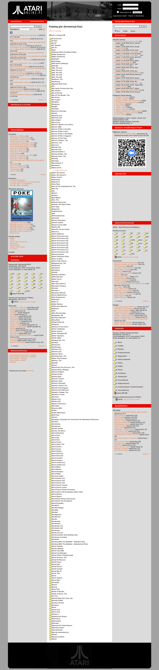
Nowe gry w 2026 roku (18, 136)
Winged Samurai (56, 322)
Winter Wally (55, 338)
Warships (54, 161)
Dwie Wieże (14, 333)
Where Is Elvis (56, 259)
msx (139, 243)
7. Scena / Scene (120, 107)
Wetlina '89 (54, 227)
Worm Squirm (55, 578)
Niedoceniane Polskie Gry (123, 62)
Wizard (53, 365)
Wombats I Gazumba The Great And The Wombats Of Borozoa (74, 419)
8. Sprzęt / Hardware (121, 109)
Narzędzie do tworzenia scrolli (20, 139)
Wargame (54, 102)
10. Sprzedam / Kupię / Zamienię (125, 113)
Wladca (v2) (55, 401)
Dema (133, 31)
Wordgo (53, 512)
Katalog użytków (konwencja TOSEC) (127, 397)
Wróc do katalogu (55, 31)
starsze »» (42, 100)
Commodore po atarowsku (19, 39)
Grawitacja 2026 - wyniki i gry (20, 60)
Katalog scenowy (119, 231)
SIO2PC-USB (119, 417)
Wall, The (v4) (55, 75)
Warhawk (54, 109)
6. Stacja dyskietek (122, 359)
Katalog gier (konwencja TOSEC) (21, 298)
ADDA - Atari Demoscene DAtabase (126, 227)
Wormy (53, 587)
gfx (146, 236)
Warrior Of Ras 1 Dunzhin (60, 129)
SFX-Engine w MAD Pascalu (20, 138)
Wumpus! (54, 605)
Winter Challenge (57, 329)
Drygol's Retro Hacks (17, 247)
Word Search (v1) (57, 478)
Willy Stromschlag (57, 313)
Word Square (55, 496)
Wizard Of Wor (56, 374)
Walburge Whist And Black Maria (63, 52)
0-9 (11, 274)
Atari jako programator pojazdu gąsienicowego (130, 412)
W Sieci (53, 41)
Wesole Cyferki (56, 222)
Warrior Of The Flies (58, 138)
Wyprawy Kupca (56, 627)
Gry (118, 31)
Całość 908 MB (120, 393)
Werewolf (54, 218)
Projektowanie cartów (121, 424)
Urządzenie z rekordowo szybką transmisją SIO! (27, 42)
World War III (55, 571)
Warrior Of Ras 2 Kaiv (58, 131)
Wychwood (54, 618)
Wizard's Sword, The (58, 385)
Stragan (116, 305)
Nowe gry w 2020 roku (18, 148)
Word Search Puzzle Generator (62, 489)
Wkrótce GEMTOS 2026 (18, 66)
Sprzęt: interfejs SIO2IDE (123, 322)
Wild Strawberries (57, 297)
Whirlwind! (54, 268)
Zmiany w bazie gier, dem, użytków (126, 90)
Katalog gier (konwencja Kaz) (20, 264)
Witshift (53, 363)
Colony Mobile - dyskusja (18, 358)
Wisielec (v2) (55, 351)
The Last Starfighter (17, 332)
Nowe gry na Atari (120, 87)
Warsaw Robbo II (57, 152)
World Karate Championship (61, 555)
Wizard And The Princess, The (62, 367)
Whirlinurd (54, 265)
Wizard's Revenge (57, 383)
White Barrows (56, 277)
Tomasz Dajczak (120, 266)
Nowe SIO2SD (119, 419)
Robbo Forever (15, 321)
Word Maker (55, 467)
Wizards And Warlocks (59, 390)
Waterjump (54, 179)
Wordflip (53, 510)
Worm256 (54, 582)
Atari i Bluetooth (120, 415)
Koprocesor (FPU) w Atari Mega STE (127, 73)
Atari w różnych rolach (122, 447)
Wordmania (54, 521)
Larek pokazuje (15, 153)
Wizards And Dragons (58, 388)
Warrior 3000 (55, 127)
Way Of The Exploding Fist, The (62, 186)
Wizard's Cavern (56, 379)
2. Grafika (118, 346)
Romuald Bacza (120, 278)
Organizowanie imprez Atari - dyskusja (22, 355)
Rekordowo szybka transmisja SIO (126, 41)
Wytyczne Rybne (56, 637)
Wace (52, 50)
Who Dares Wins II (57, 283)
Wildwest (54, 308)
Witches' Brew (56, 354)
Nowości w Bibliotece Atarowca (21, 94)
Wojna (53, 410)
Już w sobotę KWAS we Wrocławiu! (22, 49)
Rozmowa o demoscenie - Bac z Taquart (24, 63)
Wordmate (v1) (56, 526)
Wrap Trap (54, 589)
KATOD (117, 275)
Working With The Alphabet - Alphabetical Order (68, 544)
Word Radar (55, 474)
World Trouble (56, 569)
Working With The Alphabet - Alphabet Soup (67, 542)
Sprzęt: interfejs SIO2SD (123, 324)
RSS (41, 29)
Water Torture (55, 177)
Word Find (54, 435)
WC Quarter (55, 45)
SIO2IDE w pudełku (121, 448)
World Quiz (54, 564)
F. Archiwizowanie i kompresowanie (128, 387)
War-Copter (54, 100)
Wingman (54, 324)
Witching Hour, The (57, 356)
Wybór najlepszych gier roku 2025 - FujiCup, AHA (27, 86)
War (52, 86)
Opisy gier (12, 306)
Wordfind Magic (56, 508)
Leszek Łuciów (119, 282)
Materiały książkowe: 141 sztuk (21, 226)
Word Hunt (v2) (56, 455)
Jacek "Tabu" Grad (120, 289)
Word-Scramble (56, 503)
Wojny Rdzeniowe (57, 413)
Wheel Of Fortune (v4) (58, 243)
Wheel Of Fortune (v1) (58, 236)
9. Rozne (118, 370)
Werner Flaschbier (57, 220)
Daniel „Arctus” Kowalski (123, 273)
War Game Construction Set (61, 88)
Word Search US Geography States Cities (66, 492)
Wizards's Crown (57, 394)
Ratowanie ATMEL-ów (122, 422)
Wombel (53, 422)
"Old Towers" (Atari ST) (18, 307)
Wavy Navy (54, 184)
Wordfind (54, 505)
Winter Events (55, 331)
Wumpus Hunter (56, 603)
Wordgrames (55, 514)
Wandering (54, 81)
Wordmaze (54, 530)
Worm (52, 576)
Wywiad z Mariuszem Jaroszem (125, 262)
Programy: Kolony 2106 (122, 312)
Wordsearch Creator (58, 537)
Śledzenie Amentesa (121, 280)
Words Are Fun (56, 533)
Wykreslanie (55, 621)
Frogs (12, 311)
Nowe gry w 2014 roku (18, 167)
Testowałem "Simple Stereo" (124, 429)
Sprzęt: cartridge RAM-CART (124, 317)
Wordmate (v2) (56, 528)
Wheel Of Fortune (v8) (58, 252)
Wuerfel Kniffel (56, 600)
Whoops (53, 288)
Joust (12, 314)
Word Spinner (55, 494)
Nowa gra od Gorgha (121, 59)
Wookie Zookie (56, 428)
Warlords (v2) (55, 118)
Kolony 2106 (14, 323)
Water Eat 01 (55, 168)
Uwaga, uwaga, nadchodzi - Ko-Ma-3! (127, 80)
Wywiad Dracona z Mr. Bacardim (125, 264)
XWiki (12, 240)
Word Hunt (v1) (56, 453)
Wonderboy (54, 424)
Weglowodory (55, 211)
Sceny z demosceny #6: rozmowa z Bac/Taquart (27, 68)
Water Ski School (57, 173)
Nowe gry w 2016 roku (18, 157)
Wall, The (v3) (55, 72)
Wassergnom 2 (56, 163)
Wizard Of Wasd (56, 372)
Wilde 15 (53, 302)
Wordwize (54, 539)
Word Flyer (54, 440)
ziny (132, 254)
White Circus (55, 279)
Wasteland (54, 165)
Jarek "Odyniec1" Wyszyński (124, 294)
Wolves (53, 417)
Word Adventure (56, 433)
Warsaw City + (56, 149)
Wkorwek (54, 397)
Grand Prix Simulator (17, 342)
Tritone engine (15, 169)
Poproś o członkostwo (136, 16)
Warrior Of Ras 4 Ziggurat (60, 136)
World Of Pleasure (57, 560)
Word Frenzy (55, 442)
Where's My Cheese (58, 261)
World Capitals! (56, 548)
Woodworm (54, 426)
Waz (52, 191)
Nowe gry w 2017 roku (18, 152)
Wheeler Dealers (56, 254)
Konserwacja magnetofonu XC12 (21, 146)
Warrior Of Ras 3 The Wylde (61, 134)
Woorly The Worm (57, 431)
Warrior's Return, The (58, 140)
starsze (43, 174)
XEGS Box (118, 445)
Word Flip (54, 437)
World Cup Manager (58, 553)
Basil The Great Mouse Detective (21, 335)
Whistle (53, 272)
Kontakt (12, 252)
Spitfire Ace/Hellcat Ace (18, 326)
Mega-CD (117, 76)
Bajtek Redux (14, 233)
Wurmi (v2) (54, 612)
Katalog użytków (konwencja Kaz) (125, 333)
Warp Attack (55, 120)
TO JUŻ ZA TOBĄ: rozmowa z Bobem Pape (129, 283)
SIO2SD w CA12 (120, 421)
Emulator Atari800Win (17, 180)
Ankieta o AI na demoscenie (20, 79)
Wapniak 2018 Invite (58, 84)
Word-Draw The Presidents (60, 501)
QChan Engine (15, 171)
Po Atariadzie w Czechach (19, 47)
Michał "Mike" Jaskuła (122, 269)
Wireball (53, 342)
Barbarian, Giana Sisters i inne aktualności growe (27, 56)
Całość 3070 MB (17, 294)
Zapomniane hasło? (120, 16)
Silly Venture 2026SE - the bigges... (126, 52)
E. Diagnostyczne (121, 383)
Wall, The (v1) (55, 68)
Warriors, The (55, 143)
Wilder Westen (56, 304)
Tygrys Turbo (119, 427)
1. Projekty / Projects (121, 97)
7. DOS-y (118, 363)
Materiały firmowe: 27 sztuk (19, 228)
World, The (54, 573)
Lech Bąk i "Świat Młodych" (124, 268)
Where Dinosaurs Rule (59, 256)
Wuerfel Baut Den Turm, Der (61, 598)
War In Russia (55, 93)
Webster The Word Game (60, 204)
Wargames (54, 104)
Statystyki (12, 362)
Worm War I (55, 580)
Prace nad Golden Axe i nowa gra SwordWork (26, 53)
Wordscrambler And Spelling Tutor (63, 535)
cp (146, 233)
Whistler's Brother (57, 274)
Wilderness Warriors (58, 306)
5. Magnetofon (120, 356)
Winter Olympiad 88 (58, 333)
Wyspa (12, 328)
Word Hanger (55, 451)
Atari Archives (15, 245)
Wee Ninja (54, 207)
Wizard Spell (55, 376)
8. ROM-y (118, 366)
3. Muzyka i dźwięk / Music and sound (127, 100)
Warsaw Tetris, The (57, 156)
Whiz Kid (54, 281)
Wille (52, 311)
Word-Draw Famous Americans (62, 499)
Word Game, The (56, 444)
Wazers (53, 193)
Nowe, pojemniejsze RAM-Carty (125, 307)
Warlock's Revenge (57, 111)
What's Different (56, 234)
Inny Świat (14, 339)
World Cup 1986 (56, 551)
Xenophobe (14, 319)
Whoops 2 (54, 290)
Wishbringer (55, 347)
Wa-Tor (53, 47)
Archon (12, 330)
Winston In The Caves (58, 327)
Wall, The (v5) (55, 77)
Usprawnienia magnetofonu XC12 (22, 143)
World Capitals (56, 546)
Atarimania (14, 243)
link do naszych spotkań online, (125, 134)
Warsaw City (55, 147)
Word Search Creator (58, 485)
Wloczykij (54, 406)
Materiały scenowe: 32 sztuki (20, 224)
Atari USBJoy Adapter (122, 310)
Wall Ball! (54, 59)
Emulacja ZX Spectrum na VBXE (21, 155)
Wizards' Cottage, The (58, 392)
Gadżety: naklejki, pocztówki (124, 315)
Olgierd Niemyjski (120, 297)
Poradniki (12, 134)
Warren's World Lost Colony (61, 124)
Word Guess (55, 449)
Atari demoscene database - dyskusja (22, 357)
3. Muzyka (119, 349)
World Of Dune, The (58, 557)
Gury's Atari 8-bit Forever (19, 242)
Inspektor (13, 340)
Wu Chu (53, 596)
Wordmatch (54, 523)
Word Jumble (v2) (57, 465)
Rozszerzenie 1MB (121, 431)
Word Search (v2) (57, 480)
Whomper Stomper (57, 286)
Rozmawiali (117, 261)
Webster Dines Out (57, 202)
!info (132, 240)
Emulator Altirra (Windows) (19, 185)
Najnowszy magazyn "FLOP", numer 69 (24, 75)
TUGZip (32, 301)
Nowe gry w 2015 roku (18, 159)
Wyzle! (53, 639)
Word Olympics (56, 471)
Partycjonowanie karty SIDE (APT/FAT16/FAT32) (27, 160)
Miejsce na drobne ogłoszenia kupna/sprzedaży (131, 319)
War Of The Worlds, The (59, 95)
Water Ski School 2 (57, 175)
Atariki (12, 238)
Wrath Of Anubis (56, 591)
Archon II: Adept (16, 325)
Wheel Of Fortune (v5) (58, 245)
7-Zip (27, 301)
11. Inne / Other (119, 114)
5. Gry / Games (119, 104)
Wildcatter (54, 299)
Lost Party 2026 (119, 48)
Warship (53, 158)
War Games (54, 90)
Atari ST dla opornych (17, 165)
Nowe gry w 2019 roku (18, 150)
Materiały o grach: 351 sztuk (20, 229)
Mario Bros (14, 318)
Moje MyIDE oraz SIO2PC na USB (126, 434)
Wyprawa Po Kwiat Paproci (60, 625)
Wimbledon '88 (56, 315)
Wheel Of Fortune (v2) (58, 238)
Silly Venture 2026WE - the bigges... (127, 55)
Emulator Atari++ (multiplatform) (21, 183)
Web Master (55, 198)
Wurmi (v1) (54, 609)
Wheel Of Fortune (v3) (58, 241)
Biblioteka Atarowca (16, 189)
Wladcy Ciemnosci (57, 404)
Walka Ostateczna (57, 54)
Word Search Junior (58, 487)
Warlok (53, 113)
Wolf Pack (54, 415)
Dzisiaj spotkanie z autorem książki (22, 91)
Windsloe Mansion (57, 317)
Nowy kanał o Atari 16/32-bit (20, 82)
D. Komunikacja (121, 380)
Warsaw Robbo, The (58, 154)
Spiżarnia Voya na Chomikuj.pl (21, 231)
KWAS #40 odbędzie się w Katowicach (23, 35)
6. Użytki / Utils (119, 106)
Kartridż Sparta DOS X (18, 141)
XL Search (13, 249)
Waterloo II (54, 182)
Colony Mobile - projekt (17, 360)
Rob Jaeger (118, 287)
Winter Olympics (56, 336)
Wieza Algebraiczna (58, 295)
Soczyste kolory (119, 443)
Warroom (54, 145)
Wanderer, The (56, 79)
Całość (15, 301)
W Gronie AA (55, 38)
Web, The (54, 200)
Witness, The (55, 360)
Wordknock (54, 517)
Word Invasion (56, 460)
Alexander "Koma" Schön (123, 290)
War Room (54, 97)
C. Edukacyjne (120, 376)
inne (27, 291)
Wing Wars (54, 320)
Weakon (53, 195)
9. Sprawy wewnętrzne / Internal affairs (128, 111)
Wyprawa (54, 623)
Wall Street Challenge (58, 63)
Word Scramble (56, 476)
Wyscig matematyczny (59, 632)
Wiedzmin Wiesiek (57, 293)
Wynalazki (117, 410)
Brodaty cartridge (16, 89)
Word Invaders (56, 458)
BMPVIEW (14, 164)
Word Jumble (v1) (57, 462)
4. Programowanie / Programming (126, 102)
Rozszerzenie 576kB (121, 441)
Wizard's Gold (55, 381)
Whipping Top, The (57, 263)
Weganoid (54, 209)
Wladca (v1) (55, 399)
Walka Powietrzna (57, 56)
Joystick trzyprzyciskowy (123, 433)
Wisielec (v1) (55, 349)
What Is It (54, 232)
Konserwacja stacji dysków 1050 (21, 145)
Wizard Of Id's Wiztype (59, 370)
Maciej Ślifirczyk (120, 292)
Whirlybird (54, 270)
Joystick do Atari (120, 426)
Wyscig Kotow (56, 630)
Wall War (53, 66)
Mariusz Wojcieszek (121, 276)
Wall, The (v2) (55, 70)
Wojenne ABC (55, 408)
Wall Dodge (54, 61)
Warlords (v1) (55, 115)
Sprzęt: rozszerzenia (121, 314)
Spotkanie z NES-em (17, 46)
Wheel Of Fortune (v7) (58, 250)
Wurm (52, 607)
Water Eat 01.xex (61, 170)
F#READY (118, 271)
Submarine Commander (18, 309)
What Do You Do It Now (59, 229)
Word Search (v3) (57, 483)
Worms (53, 585)
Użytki (125, 31)
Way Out (53, 188)
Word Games (55, 446)
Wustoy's (54, 614)
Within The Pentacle (58, 358)
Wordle (53, 519)
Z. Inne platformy (121, 390)
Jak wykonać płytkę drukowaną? (125, 438)
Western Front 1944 (58, 225)
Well (52, 213)
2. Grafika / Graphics (121, 99)
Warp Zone (54, 122)
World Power (55, 562)
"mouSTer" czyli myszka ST (124, 308)
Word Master (55, 469)
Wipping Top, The (57, 340)
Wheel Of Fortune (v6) (58, 247)
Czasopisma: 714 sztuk (18, 222)
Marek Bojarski (119, 296)
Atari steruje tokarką (121, 450)
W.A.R (52, 43)
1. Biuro (118, 342)
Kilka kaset (118, 69)
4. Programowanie (122, 352)
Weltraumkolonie (57, 216)
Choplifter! (13, 313)
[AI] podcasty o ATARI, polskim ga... (126, 83)
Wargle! (53, 106)
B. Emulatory (120, 373)
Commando (14, 316)
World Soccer (55, 566)
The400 (117, 45)
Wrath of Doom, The (58, 594)
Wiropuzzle (54, 345)
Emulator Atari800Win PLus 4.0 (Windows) (25, 182)
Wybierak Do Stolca (58, 616)
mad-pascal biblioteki (121, 66)
